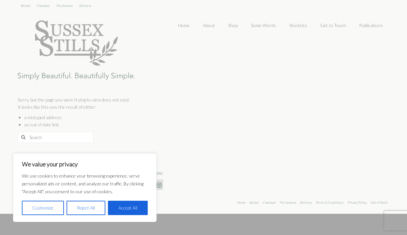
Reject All (86, 208)
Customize (42, 208)
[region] (85, 187)
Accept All (127, 208)
